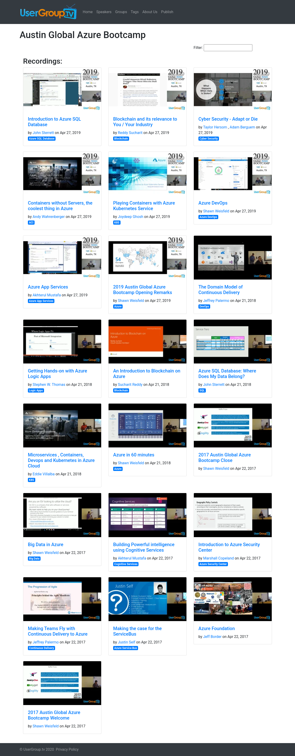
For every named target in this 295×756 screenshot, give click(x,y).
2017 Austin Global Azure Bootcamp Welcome (54, 715)
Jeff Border (212, 636)
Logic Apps (36, 390)
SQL (202, 390)
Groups (121, 12)
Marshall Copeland (218, 558)
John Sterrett (43, 133)
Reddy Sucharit (130, 133)
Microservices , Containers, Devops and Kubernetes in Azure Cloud (61, 460)
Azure (118, 306)
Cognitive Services (126, 564)
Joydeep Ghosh (130, 216)
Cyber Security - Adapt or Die (228, 119)
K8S (116, 222)
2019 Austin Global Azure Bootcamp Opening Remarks (142, 289)
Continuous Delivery (41, 648)
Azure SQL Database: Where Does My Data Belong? (227, 373)
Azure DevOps (212, 203)
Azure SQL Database (41, 138)
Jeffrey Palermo (216, 300)
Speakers (104, 12)
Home (88, 12)
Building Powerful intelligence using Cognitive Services (143, 547)
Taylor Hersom (215, 127)
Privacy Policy (67, 749)
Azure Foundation (216, 628)
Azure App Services (48, 287)
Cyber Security (209, 138)
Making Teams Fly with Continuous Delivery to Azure (58, 631)
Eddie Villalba (43, 474)
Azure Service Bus (125, 648)
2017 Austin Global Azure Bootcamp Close (224, 457)
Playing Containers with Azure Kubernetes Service (144, 205)
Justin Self (126, 642)
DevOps (204, 306)
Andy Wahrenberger (48, 216)
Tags (135, 12)
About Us (149, 12)
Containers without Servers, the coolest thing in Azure (60, 205)
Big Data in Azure (45, 544)
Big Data (34, 558)
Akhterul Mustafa (46, 295)
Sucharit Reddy (130, 384)
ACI (31, 222)
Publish (167, 12)
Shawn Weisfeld (216, 211)
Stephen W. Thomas (48, 384)
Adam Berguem (242, 127)
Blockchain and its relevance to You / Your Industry (145, 121)
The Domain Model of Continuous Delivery (220, 289)
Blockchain (121, 138)
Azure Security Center (213, 564)
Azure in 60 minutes (133, 455)
